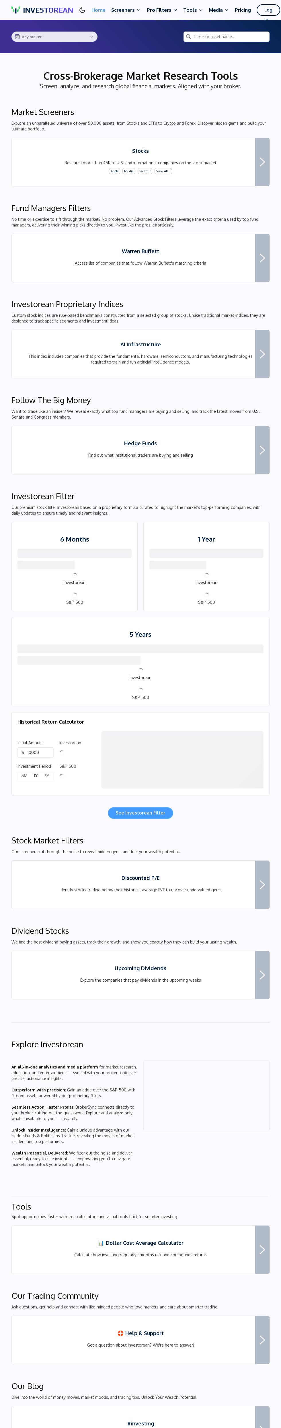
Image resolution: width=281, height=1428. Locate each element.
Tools (193, 10)
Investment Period (34, 800)
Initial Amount (30, 777)
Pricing (243, 10)
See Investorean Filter (141, 847)
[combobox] (54, 37)
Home (98, 10)
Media (219, 10)
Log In (268, 11)
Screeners (126, 10)
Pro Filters (162, 10)
